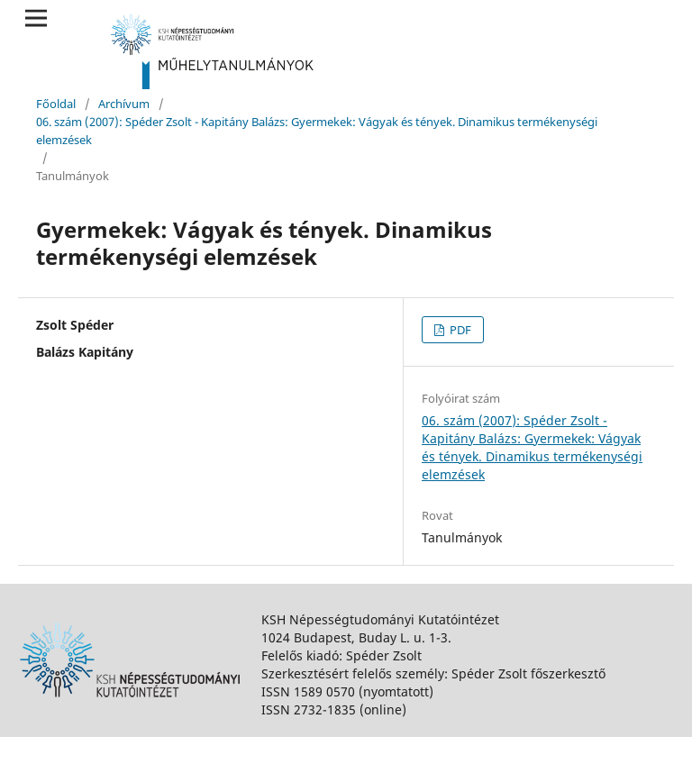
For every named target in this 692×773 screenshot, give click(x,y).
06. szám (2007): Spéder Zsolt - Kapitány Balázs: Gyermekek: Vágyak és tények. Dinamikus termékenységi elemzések (316, 131)
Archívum (124, 103)
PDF (459, 330)
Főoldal (56, 103)
